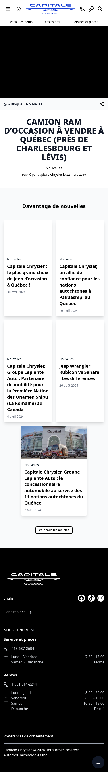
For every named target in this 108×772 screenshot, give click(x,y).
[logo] (50, 9)
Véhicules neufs (21, 22)
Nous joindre (16, 630)
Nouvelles (34, 104)
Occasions (52, 22)
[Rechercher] (100, 8)
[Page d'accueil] (34, 578)
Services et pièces (85, 22)
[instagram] (100, 598)
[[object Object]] (101, 104)
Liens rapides (14, 611)
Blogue (16, 104)
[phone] (82, 9)
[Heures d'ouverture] (18, 8)
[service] (91, 8)
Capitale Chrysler (50, 174)
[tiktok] (91, 598)
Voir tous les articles (54, 530)
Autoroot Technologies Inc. (26, 755)
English (9, 598)
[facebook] (81, 598)
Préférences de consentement (28, 736)
